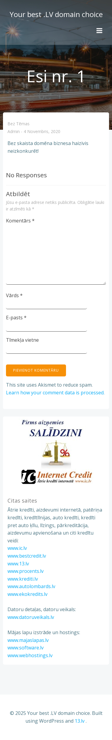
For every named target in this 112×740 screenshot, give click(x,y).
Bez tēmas (18, 123)
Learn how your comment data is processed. (55, 392)
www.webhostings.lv (30, 655)
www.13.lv (18, 563)
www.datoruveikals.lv (30, 617)
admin (13, 131)
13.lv (80, 721)
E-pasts (16, 317)
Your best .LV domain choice (56, 14)
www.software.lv (25, 647)
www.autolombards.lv (31, 586)
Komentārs (20, 220)
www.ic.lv (17, 548)
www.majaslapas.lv (28, 640)
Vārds (14, 295)
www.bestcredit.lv (26, 556)
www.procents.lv (25, 571)
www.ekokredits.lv (27, 594)
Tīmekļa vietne (22, 340)
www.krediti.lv (22, 579)
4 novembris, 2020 (42, 131)
